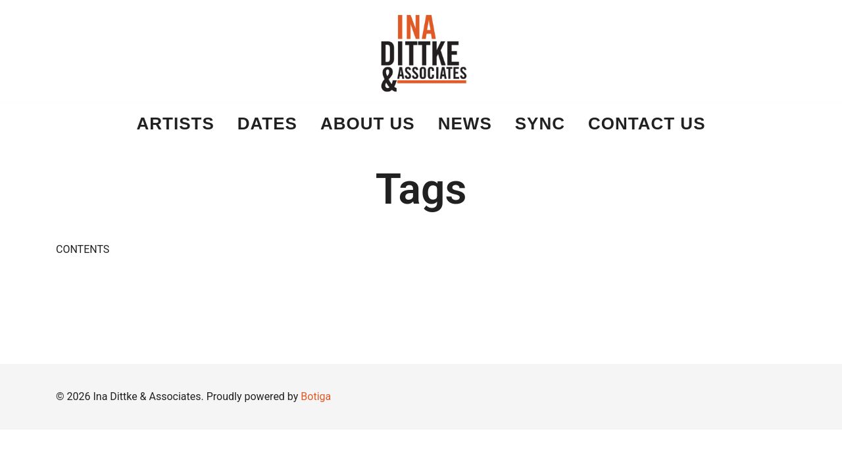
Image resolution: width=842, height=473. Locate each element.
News (465, 123)
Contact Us (647, 123)
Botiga (316, 396)
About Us (367, 123)
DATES (267, 123)
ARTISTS (175, 123)
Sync (540, 123)
